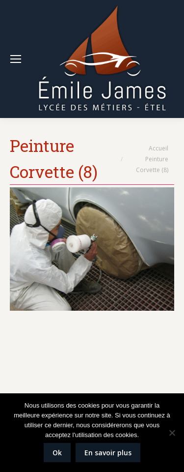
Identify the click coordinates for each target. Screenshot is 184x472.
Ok (57, 452)
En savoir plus (107, 452)
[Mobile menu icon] (16, 59)
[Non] (172, 433)
